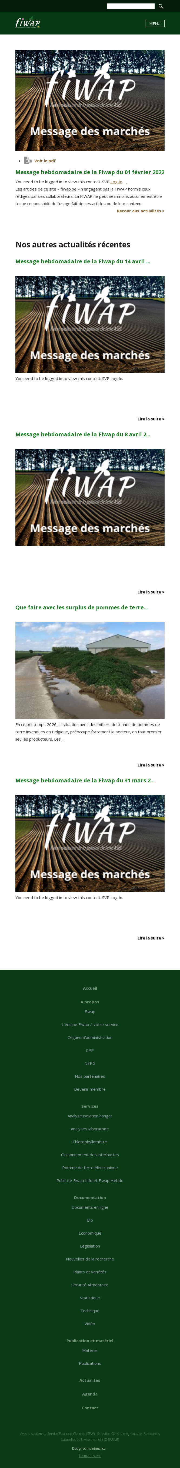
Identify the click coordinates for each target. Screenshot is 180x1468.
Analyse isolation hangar (90, 1115)
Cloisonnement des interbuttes (90, 1154)
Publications (90, 1363)
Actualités (89, 1380)
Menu (155, 23)
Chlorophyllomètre (90, 1141)
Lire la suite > (151, 419)
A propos (90, 1001)
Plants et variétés (89, 1271)
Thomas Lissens (90, 1455)
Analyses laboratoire (90, 1128)
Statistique (90, 1297)
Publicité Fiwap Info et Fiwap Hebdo (90, 1180)
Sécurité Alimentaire (89, 1284)
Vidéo (90, 1323)
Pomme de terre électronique (90, 1167)
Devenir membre (90, 1089)
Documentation (90, 1197)
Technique (89, 1310)
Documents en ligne (90, 1207)
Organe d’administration (90, 1037)
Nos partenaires (90, 1076)
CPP (90, 1050)
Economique (90, 1233)
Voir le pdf (45, 160)
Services (89, 1106)
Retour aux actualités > (141, 210)
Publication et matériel (89, 1340)
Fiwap (90, 1011)
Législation (90, 1246)
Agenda (90, 1394)
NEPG (89, 1063)
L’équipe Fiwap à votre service (90, 1024)
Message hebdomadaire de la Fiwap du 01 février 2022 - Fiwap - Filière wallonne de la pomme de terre (27, 22)
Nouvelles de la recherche (90, 1259)
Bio (90, 1220)
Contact (90, 1407)
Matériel (90, 1350)
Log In (116, 181)
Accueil (90, 988)
